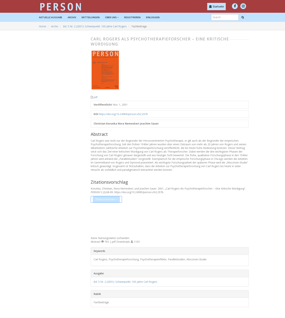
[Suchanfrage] (224, 17)
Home (42, 26)
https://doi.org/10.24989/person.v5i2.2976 (123, 114)
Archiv (72, 17)
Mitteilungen (91, 17)
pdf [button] (95, 97)
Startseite (216, 6)
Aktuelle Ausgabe (50, 17)
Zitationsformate (106, 199)
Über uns (112, 17)
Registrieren (132, 17)
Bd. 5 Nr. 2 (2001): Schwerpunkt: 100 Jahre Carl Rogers (95, 26)
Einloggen (153, 17)
